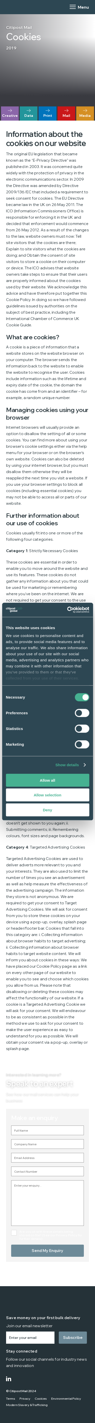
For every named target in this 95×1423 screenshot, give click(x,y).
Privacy (25, 1398)
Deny (47, 810)
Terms (10, 1398)
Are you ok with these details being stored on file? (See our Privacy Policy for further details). (51, 1235)
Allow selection (47, 795)
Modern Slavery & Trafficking (27, 1405)
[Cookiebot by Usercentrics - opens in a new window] (67, 610)
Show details (67, 765)
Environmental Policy (66, 1398)
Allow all (47, 780)
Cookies (41, 1398)
